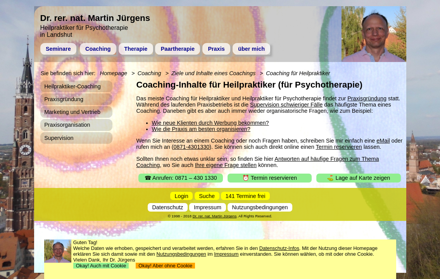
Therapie (135, 49)
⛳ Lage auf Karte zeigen (358, 178)
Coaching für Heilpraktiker (298, 73)
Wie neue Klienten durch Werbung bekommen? (210, 123)
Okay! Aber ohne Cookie (165, 266)
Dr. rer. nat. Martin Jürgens (215, 216)
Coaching (98, 49)
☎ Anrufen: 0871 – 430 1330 (181, 178)
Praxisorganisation (67, 125)
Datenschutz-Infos (279, 248)
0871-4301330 (191, 147)
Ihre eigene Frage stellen (226, 165)
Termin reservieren (339, 147)
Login (181, 196)
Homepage (113, 73)
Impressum (207, 207)
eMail (383, 141)
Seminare (58, 49)
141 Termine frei (246, 196)
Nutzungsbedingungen (260, 207)
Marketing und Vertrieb (72, 112)
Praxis (216, 49)
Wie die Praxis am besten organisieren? (201, 129)
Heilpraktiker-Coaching (72, 86)
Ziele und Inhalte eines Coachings (213, 73)
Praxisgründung (367, 98)
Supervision (58, 138)
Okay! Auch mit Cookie (101, 266)
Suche (207, 196)
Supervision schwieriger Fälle (286, 105)
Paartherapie (178, 49)
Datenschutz (167, 207)
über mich (251, 49)
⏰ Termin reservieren (269, 178)
